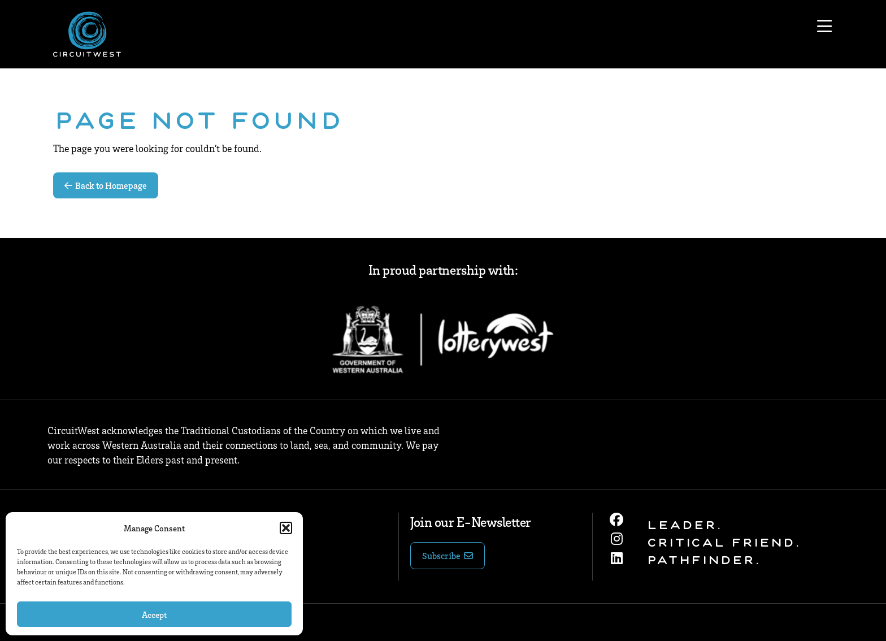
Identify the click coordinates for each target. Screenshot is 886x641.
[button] (286, 528)
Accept (154, 614)
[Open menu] (824, 26)
